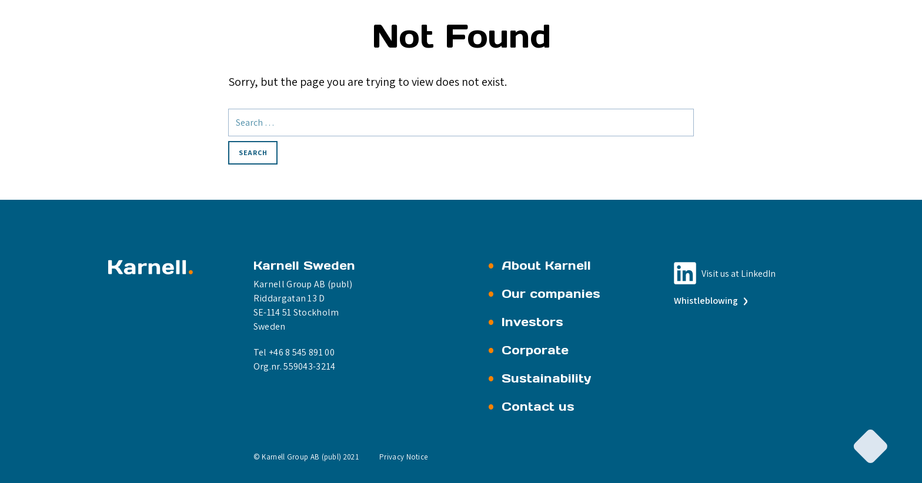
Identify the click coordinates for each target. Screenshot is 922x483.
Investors (532, 322)
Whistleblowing (710, 300)
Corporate (535, 350)
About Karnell (546, 266)
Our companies (551, 294)
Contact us (538, 407)
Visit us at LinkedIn (738, 273)
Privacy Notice (403, 457)
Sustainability (547, 378)
